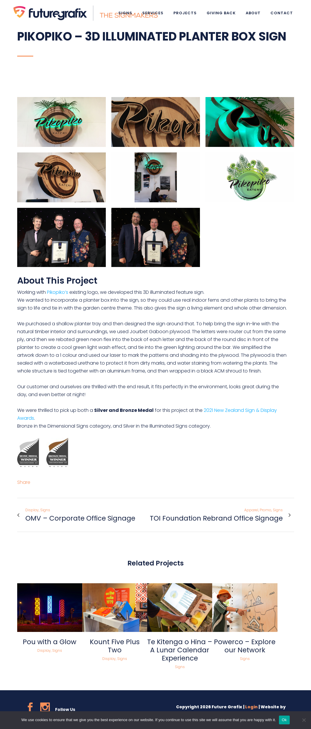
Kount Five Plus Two (115, 646)
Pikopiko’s (57, 292)
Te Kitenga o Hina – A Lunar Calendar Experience (179, 650)
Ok (284, 720)
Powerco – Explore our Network (244, 646)
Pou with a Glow (49, 642)
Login (251, 707)
